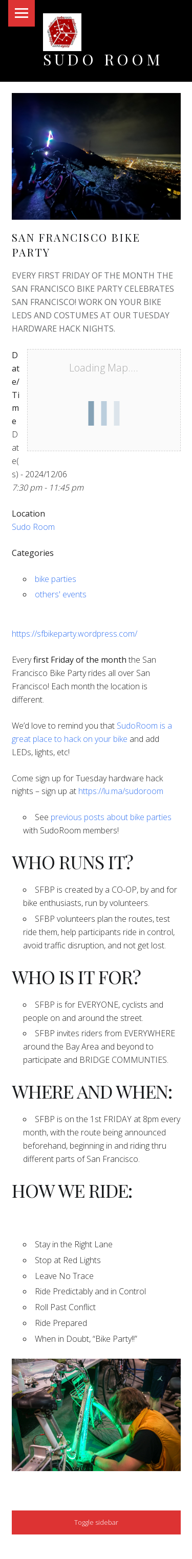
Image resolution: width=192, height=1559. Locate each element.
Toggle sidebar (96, 1522)
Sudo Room (103, 59)
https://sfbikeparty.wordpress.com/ (74, 633)
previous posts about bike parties (111, 817)
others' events (61, 594)
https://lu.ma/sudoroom (120, 791)
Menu (21, 13)
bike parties (55, 579)
